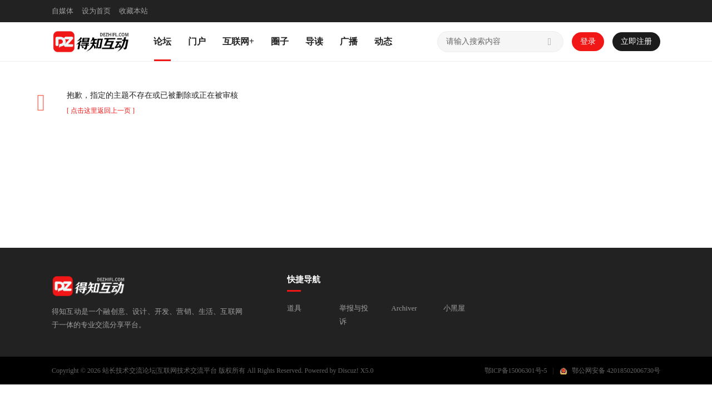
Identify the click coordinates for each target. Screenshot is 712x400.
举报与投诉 (353, 315)
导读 (314, 41)
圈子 (280, 41)
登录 (588, 41)
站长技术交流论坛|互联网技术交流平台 (159, 370)
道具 (294, 308)
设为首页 (96, 11)
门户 (197, 41)
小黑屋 (454, 308)
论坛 (162, 41)
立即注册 (636, 41)
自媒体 (62, 11)
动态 (383, 41)
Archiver (404, 308)
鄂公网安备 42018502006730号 (616, 370)
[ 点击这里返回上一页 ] (101, 110)
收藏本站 (133, 11)
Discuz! (348, 370)
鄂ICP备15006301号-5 (515, 370)
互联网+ (238, 41)
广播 (349, 41)
